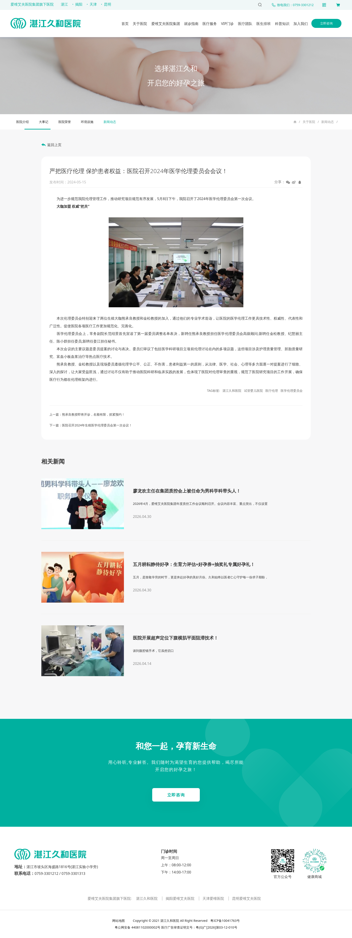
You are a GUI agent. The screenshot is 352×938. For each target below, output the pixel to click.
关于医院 (140, 23)
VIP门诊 (227, 23)
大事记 (43, 122)
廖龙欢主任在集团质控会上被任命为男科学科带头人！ (187, 491)
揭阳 (78, 4)
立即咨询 (326, 23)
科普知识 (282, 23)
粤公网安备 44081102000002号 (137, 927)
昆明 (107, 4)
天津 (93, 4)
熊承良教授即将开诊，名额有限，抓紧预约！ (93, 414)
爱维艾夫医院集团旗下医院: (110, 898)
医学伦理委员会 (292, 390)
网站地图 (119, 920)
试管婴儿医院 (253, 390)
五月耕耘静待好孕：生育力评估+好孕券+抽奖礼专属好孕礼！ (194, 564)
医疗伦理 (271, 390)
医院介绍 (22, 122)
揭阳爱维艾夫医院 (180, 898)
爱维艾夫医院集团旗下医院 (32, 4)
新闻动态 (327, 122)
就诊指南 (191, 23)
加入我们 (300, 23)
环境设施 (87, 122)
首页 (125, 23)
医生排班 (263, 23)
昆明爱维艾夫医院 (246, 898)
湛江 (64, 4)
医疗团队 (245, 23)
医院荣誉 (64, 122)
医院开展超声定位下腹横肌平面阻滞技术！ (175, 638)
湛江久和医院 (231, 390)
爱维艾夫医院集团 (165, 23)
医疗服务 (209, 23)
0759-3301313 (73, 873)
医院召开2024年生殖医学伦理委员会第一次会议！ (97, 425)
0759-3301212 (46, 873)
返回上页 (54, 144)
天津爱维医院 (213, 898)
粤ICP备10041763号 (225, 920)
